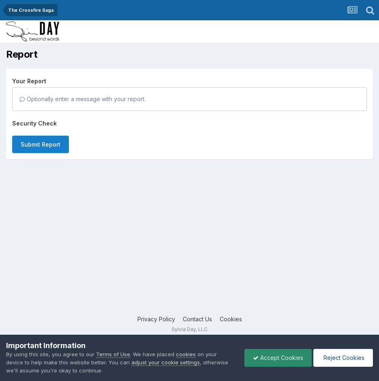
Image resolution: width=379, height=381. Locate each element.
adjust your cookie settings (165, 362)
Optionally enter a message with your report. (82, 98)
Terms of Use (113, 354)
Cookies (231, 319)
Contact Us (197, 319)
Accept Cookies (278, 357)
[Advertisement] (189, 250)
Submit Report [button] (40, 144)
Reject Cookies (343, 357)
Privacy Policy (156, 319)
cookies (186, 354)
